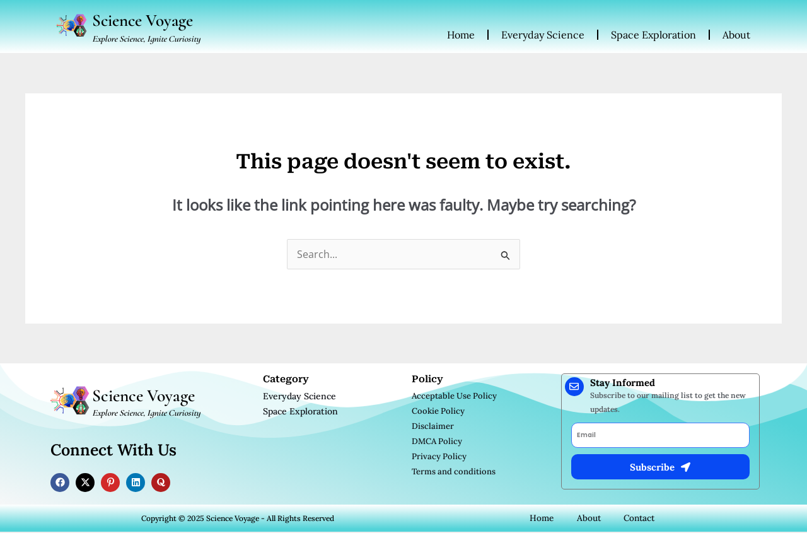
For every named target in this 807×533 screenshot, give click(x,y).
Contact (639, 519)
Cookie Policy (438, 411)
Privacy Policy (439, 457)
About (736, 35)
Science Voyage (145, 21)
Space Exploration (653, 35)
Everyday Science (542, 35)
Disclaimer (433, 426)
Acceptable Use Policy (454, 396)
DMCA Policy (437, 441)
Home (461, 35)
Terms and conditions (454, 472)
